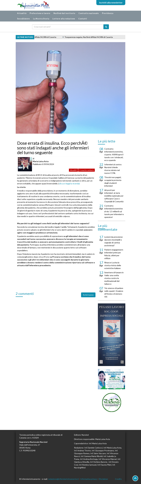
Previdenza (107, 13)
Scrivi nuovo (88, 295)
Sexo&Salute (23, 19)
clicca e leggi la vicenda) (69, 183)
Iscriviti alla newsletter (110, 2)
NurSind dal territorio (64, 13)
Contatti (82, 19)
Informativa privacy (88, 479)
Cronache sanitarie (86, 170)
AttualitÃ (73, 170)
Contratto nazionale (88, 13)
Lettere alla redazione (64, 19)
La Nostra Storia (41, 19)
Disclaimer (103, 479)
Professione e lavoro (40, 13)
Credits (118, 479)
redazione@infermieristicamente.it (63, 479)
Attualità (21, 13)
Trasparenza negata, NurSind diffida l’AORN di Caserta (90, 37)
